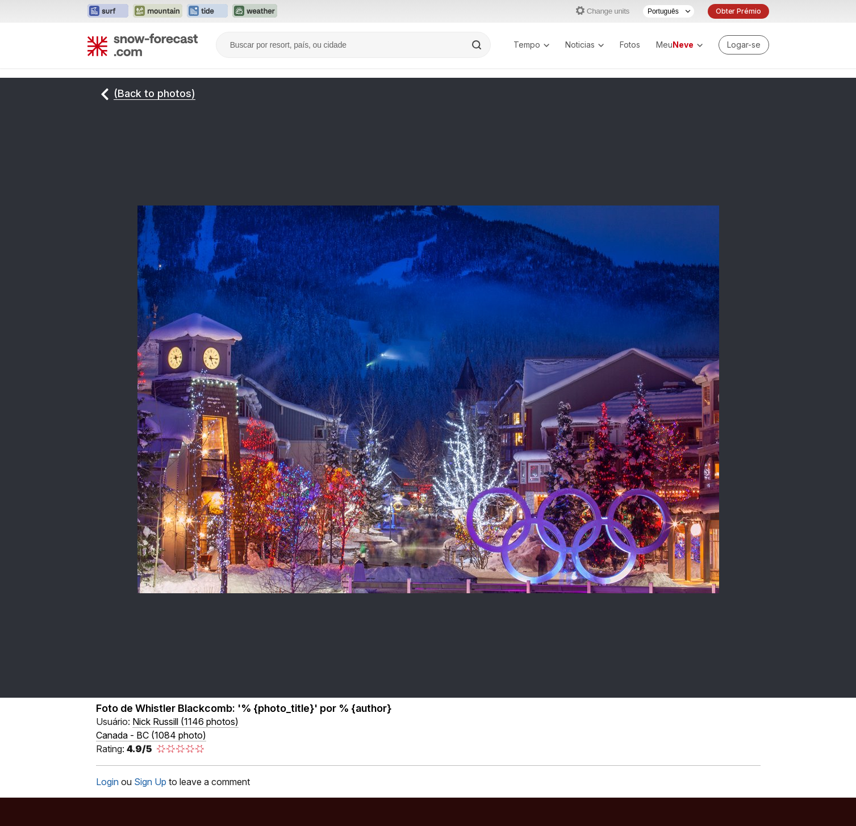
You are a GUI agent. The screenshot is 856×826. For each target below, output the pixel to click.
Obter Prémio (738, 11)
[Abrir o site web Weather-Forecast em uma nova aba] (254, 11)
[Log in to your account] (744, 44)
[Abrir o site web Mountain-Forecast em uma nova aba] (157, 11)
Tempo (531, 44)
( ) (185, 721)
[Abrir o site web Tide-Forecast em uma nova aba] (207, 11)
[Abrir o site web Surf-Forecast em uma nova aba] (107, 11)
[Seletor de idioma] (668, 11)
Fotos (630, 44)
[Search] (477, 44)
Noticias (584, 44)
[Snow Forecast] (142, 44)
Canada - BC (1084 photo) (151, 735)
